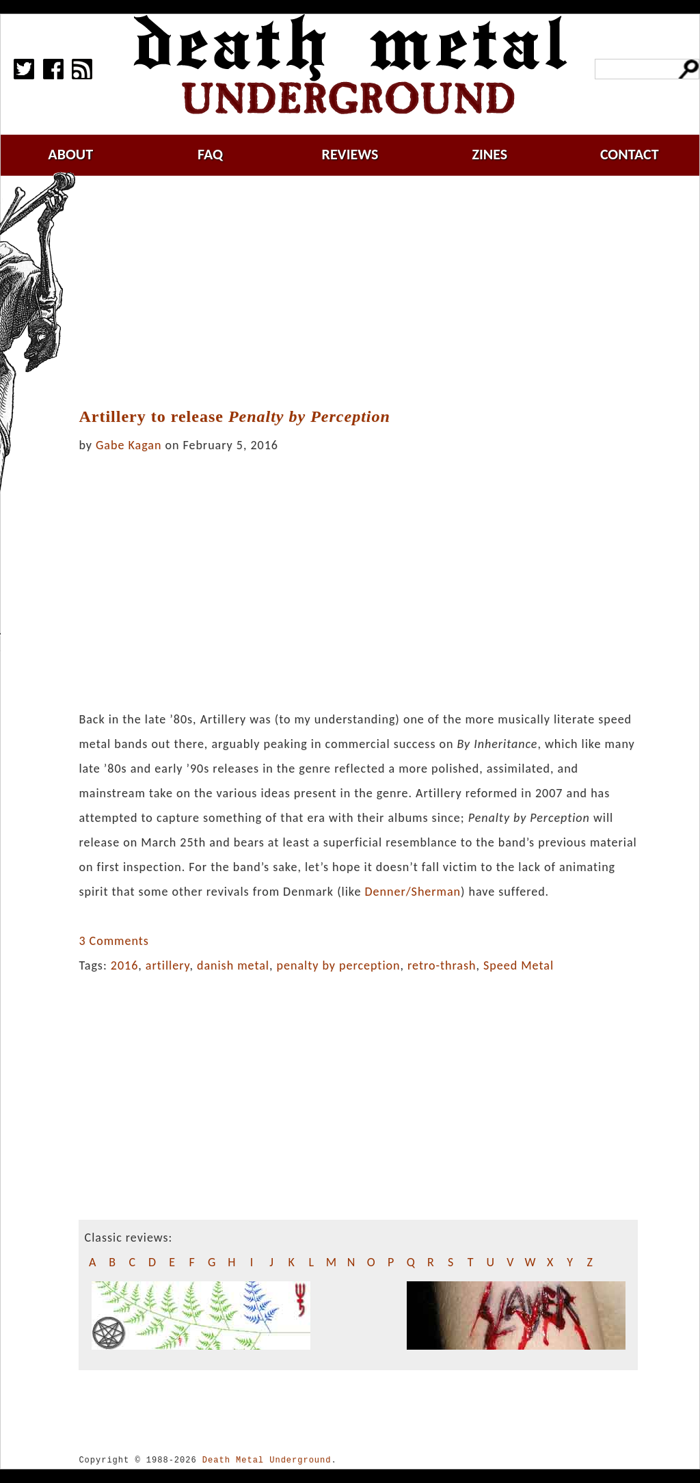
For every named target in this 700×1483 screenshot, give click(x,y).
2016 (125, 965)
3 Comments (113, 940)
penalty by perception (339, 965)
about (70, 154)
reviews (350, 154)
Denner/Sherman (412, 891)
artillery (168, 965)
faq (210, 154)
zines (489, 154)
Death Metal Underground (267, 1460)
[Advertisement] (366, 292)
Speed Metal (518, 965)
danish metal (233, 965)
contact (629, 154)
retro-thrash (441, 965)
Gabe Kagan (128, 445)
